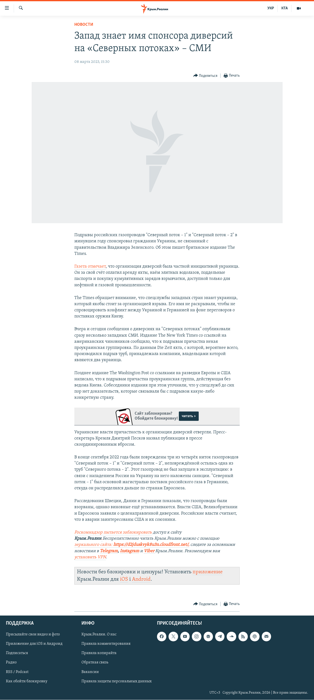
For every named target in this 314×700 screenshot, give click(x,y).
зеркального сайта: (93, 544)
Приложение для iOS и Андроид (34, 644)
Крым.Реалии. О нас (99, 635)
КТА (284, 8)
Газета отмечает (90, 266)
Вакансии (90, 672)
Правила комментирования (106, 644)
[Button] (205, 75)
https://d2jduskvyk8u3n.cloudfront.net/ (150, 544)
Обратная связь (94, 663)
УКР (270, 8)
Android (141, 579)
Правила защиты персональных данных (116, 681)
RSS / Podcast (17, 672)
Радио (11, 663)
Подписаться (17, 653)
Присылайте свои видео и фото (33, 635)
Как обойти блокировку (26, 681)
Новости (83, 24)
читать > (189, 416)
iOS (124, 579)
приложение (207, 572)
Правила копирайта (99, 653)
